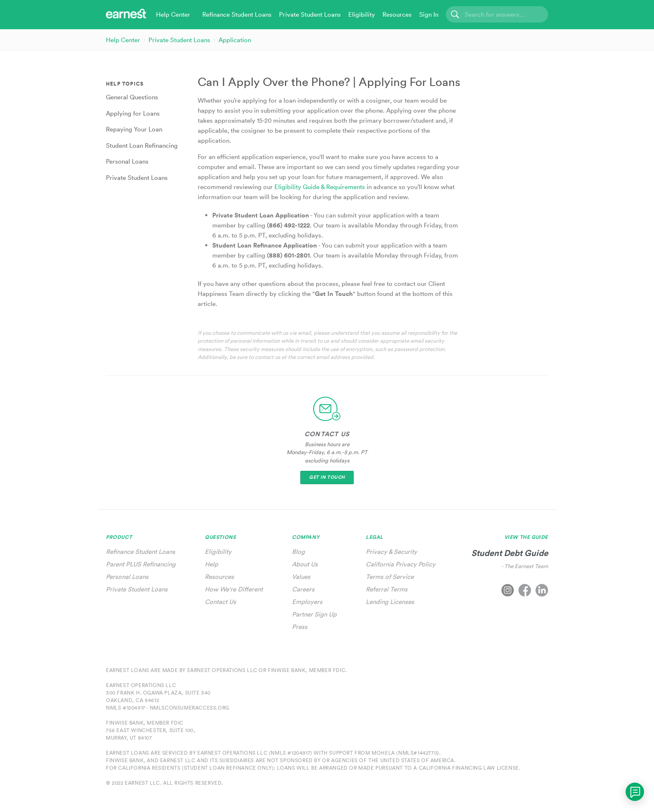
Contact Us (220, 602)
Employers (307, 602)
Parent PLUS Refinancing (141, 564)
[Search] (497, 14)
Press (299, 627)
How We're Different (234, 589)
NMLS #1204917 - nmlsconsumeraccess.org (167, 707)
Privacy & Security (391, 552)
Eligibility (218, 552)
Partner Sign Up (314, 614)
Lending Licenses (390, 602)
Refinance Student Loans (140, 552)
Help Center (123, 40)
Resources (219, 577)
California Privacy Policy (400, 564)
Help (211, 564)
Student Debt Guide (509, 553)
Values (301, 577)
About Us (305, 564)
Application (235, 40)
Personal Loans (127, 577)
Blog (298, 552)
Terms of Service (390, 577)
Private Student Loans (179, 40)
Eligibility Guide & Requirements (319, 187)
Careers (303, 589)
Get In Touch (327, 477)
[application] (635, 792)
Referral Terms (386, 589)
